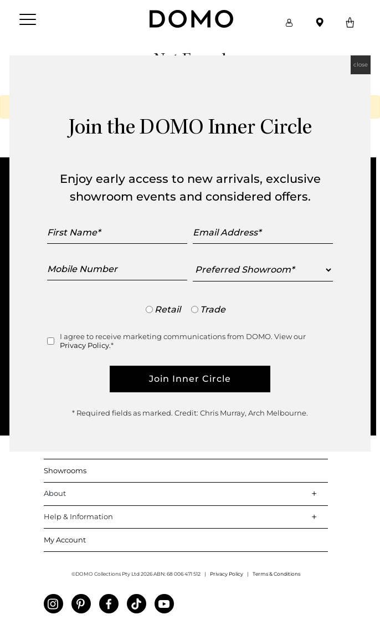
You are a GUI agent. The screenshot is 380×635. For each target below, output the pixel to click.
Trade (212, 309)
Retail (168, 309)
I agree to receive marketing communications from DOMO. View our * (183, 341)
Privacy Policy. (85, 345)
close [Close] (360, 64)
